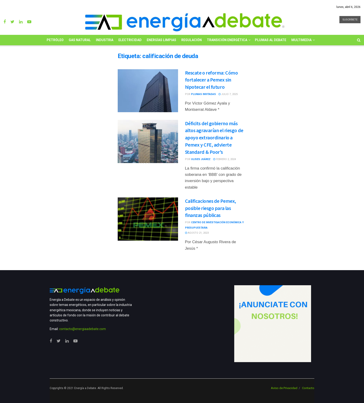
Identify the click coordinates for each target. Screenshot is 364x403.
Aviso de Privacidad (284, 388)
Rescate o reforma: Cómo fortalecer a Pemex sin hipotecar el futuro (211, 79)
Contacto (308, 388)
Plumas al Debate (270, 40)
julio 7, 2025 (228, 94)
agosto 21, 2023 (197, 232)
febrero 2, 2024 (224, 159)
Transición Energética (227, 40)
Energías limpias (161, 40)
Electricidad (130, 40)
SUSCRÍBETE (350, 19)
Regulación (191, 40)
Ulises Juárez (201, 159)
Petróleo (55, 40)
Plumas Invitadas (203, 94)
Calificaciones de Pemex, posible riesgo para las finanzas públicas (210, 208)
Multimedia (301, 40)
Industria (104, 40)
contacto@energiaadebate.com (82, 329)
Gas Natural (80, 40)
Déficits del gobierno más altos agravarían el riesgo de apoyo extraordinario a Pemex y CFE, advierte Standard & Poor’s (214, 137)
